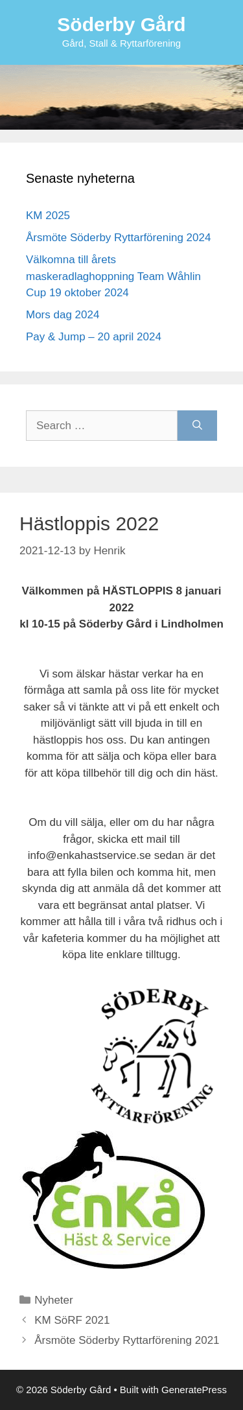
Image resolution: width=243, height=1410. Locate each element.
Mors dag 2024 (62, 315)
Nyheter (53, 1300)
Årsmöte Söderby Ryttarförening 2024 (118, 237)
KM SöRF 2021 (72, 1320)
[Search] (197, 425)
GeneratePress (194, 1389)
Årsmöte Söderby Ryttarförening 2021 (126, 1340)
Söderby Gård (121, 24)
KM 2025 (48, 215)
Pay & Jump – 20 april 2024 (93, 337)
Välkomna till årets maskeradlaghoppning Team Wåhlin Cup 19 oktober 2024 (113, 276)
